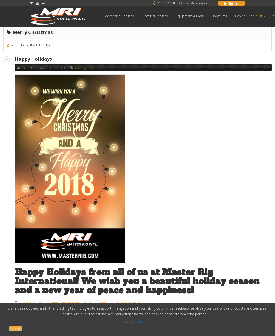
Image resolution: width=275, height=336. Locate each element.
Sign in (231, 3)
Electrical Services (155, 16)
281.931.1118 (166, 3)
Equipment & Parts (190, 16)
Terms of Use (135, 322)
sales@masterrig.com (198, 3)
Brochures (219, 16)
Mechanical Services (119, 16)
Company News (84, 68)
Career (240, 16)
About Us (255, 16)
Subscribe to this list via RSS (31, 45)
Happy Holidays (33, 59)
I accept (16, 329)
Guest (24, 68)
